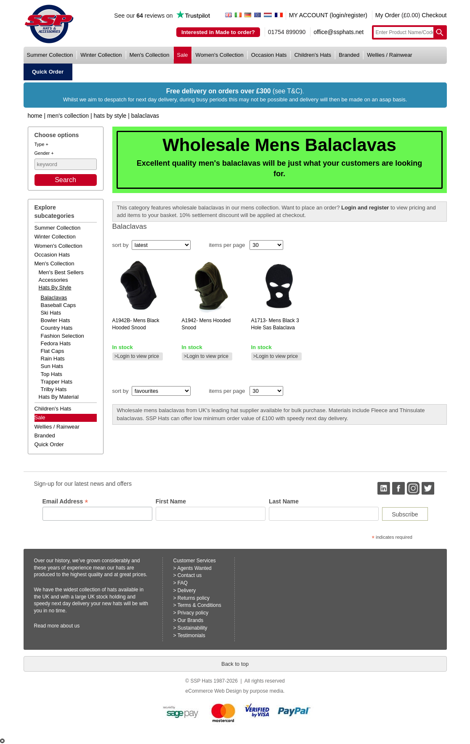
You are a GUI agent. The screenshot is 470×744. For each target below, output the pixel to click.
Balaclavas (145, 115)
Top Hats (51, 374)
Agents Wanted (194, 568)
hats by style (55, 287)
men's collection (150, 55)
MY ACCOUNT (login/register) (328, 15)
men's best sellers (61, 272)
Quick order (49, 444)
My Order (387, 15)
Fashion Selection (62, 336)
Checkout (434, 15)
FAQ (183, 583)
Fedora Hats (56, 343)
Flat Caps (52, 351)
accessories (53, 280)
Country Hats (57, 328)
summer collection (50, 55)
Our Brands (190, 620)
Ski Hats (51, 313)
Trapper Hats (56, 382)
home (35, 115)
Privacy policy (193, 613)
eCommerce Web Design (214, 691)
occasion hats (269, 55)
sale (182, 55)
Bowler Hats (55, 320)
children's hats (312, 55)
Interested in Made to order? (218, 32)
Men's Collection (68, 115)
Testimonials (191, 635)
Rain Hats (53, 358)
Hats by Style (110, 115)
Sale (40, 417)
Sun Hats (52, 366)
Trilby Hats (54, 389)
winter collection (101, 55)
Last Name (284, 501)
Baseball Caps (58, 305)
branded (349, 55)
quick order (48, 72)
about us (70, 626)
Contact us (190, 575)
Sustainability (192, 628)
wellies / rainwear (389, 55)
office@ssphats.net (338, 32)
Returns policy (194, 598)
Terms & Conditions (199, 605)
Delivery (187, 590)
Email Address (65, 502)
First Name (171, 501)
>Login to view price (136, 356)
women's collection (220, 55)
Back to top (235, 664)
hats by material (59, 397)
